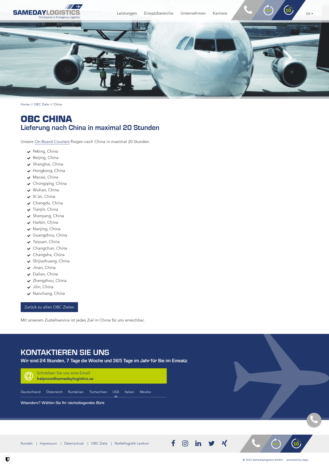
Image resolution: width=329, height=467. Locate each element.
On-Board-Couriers (52, 141)
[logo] (48, 11)
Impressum (48, 443)
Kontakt (27, 443)
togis (305, 459)
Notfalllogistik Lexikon (132, 443)
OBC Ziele (41, 104)
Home (25, 104)
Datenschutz (74, 443)
